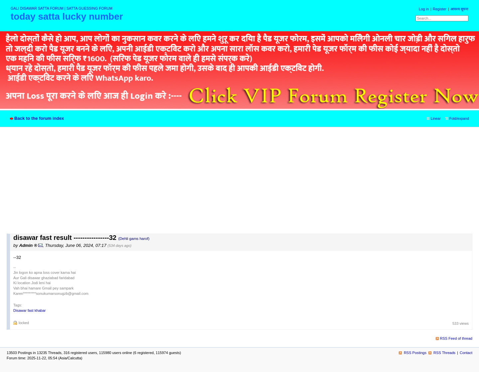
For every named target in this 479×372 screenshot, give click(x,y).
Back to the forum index (39, 118)
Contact (466, 353)
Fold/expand (459, 118)
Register (439, 9)
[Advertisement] (239, 183)
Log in (424, 9)
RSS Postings (415, 353)
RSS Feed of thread (456, 338)
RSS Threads (444, 353)
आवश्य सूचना (459, 9)
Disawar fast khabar (29, 310)
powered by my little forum (239, 366)
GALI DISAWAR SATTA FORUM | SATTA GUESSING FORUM (61, 8)
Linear (436, 118)
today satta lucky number (67, 16)
